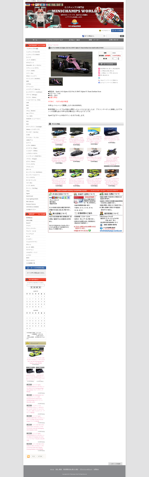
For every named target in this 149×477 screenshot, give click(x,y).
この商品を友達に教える (107, 71)
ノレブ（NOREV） (31, 60)
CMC (27, 108)
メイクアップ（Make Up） (33, 89)
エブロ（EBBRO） (31, 145)
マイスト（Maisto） (31, 97)
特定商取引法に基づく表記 (70, 469)
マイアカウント (105, 30)
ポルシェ (28, 244)
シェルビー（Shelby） (32, 150)
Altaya (27, 191)
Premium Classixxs (31, 204)
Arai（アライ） (30, 113)
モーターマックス (31, 180)
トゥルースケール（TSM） (33, 100)
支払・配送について (74, 39)
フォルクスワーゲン (31, 241)
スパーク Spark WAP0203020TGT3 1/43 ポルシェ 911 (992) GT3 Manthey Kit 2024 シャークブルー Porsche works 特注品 (35, 437)
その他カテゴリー (31, 209)
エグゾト (28, 142)
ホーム (35, 39)
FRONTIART (29, 196)
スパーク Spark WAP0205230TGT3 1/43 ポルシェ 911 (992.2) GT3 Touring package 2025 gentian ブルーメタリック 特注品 (35, 388)
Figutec (28, 193)
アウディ (28, 225)
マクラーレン (30, 249)
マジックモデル (30, 177)
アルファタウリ (30, 260)
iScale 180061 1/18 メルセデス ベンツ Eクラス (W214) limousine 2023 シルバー (94, 159)
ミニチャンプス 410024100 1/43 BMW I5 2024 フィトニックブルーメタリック (40, 377)
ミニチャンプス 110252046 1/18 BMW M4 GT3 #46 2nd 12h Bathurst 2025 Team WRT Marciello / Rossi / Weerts (59, 159)
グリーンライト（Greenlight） (34, 126)
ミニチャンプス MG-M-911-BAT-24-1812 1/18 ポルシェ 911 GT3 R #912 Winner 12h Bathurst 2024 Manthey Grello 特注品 (76, 181)
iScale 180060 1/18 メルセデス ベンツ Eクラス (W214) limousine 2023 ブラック (76, 159)
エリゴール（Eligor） (32, 148)
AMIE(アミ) (29, 140)
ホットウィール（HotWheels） (34, 172)
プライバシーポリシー (86, 469)
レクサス (28, 255)
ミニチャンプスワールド (55, 39)
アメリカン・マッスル (32, 137)
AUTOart (28, 84)
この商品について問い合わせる (109, 73)
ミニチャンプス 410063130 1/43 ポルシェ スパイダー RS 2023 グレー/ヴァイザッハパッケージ (30, 377)
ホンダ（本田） (30, 247)
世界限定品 (29, 217)
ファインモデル (30, 164)
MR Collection (30, 201)
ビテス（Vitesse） (31, 161)
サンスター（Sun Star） (32, 132)
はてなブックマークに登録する (109, 82)
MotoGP (28, 223)
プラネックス (30, 166)
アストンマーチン (31, 228)
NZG (27, 121)
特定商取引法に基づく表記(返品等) (110, 68)
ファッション (30, 86)
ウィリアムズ (30, 234)
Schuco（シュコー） (31, 76)
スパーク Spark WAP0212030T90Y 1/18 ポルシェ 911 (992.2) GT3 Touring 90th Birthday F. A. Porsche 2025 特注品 (76, 140)
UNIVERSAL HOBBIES (32, 207)
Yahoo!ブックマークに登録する (109, 80)
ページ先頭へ (115, 463)
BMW (27, 258)
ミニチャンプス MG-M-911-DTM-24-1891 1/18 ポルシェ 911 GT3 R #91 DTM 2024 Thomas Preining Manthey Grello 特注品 (94, 181)
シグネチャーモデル (31, 153)
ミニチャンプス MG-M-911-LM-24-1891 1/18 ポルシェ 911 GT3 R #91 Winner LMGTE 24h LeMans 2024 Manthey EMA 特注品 (111, 181)
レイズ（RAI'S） (30, 185)
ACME (28, 134)
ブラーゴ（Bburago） (32, 94)
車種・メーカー (94, 39)
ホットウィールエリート (33, 175)
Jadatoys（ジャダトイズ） (33, 129)
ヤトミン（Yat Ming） (32, 188)
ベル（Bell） (29, 116)
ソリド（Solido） (31, 70)
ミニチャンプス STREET (33, 54)
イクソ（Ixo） (30, 73)
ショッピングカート (117, 30)
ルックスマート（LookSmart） (34, 92)
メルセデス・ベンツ (31, 252)
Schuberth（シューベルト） (33, 118)
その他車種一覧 (30, 263)
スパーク (28, 57)
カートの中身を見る (35, 267)
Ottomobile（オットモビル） (34, 65)
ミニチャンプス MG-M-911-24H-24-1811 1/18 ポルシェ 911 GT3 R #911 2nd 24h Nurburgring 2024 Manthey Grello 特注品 (59, 181)
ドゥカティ (29, 239)
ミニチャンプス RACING (33, 52)
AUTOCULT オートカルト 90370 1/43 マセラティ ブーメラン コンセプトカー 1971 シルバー (112, 139)
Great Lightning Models (32, 199)
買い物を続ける (104, 75)
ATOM (40, 456)
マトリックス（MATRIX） (33, 78)
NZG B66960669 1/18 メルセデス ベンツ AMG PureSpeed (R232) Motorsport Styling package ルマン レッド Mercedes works (35, 398)
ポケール (28, 169)
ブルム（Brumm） (31, 110)
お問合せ (114, 39)
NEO (27, 124)
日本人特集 (29, 220)
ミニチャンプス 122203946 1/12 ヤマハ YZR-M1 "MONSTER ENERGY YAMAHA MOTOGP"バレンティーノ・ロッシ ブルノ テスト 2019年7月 (112, 161)
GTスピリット (30, 62)
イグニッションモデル (32, 68)
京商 (27, 81)
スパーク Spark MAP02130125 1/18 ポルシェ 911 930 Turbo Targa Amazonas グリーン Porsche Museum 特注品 (59, 140)
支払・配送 (59, 469)
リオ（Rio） (29, 183)
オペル (28, 236)
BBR (27, 105)
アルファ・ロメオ (31, 231)
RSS (33, 456)
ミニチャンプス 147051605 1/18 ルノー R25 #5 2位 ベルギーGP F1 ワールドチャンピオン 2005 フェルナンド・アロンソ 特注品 (36, 409)
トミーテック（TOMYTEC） (34, 156)
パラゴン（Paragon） (32, 159)
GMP (27, 102)
